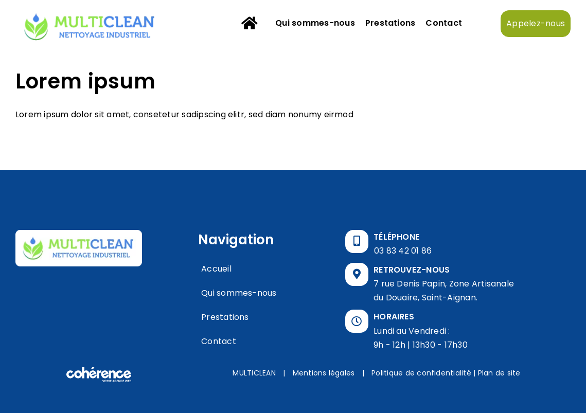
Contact (218, 341)
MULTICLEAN (254, 373)
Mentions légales (324, 373)
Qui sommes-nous (239, 293)
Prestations (225, 317)
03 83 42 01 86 (403, 251)
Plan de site (499, 373)
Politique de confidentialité (421, 373)
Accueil (216, 269)
